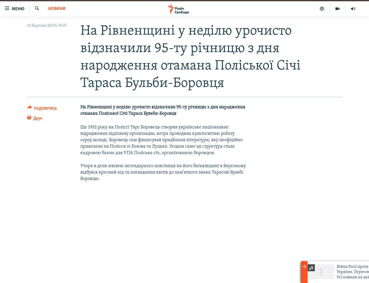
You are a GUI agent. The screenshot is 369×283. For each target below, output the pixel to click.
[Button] (42, 109)
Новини (57, 8)
